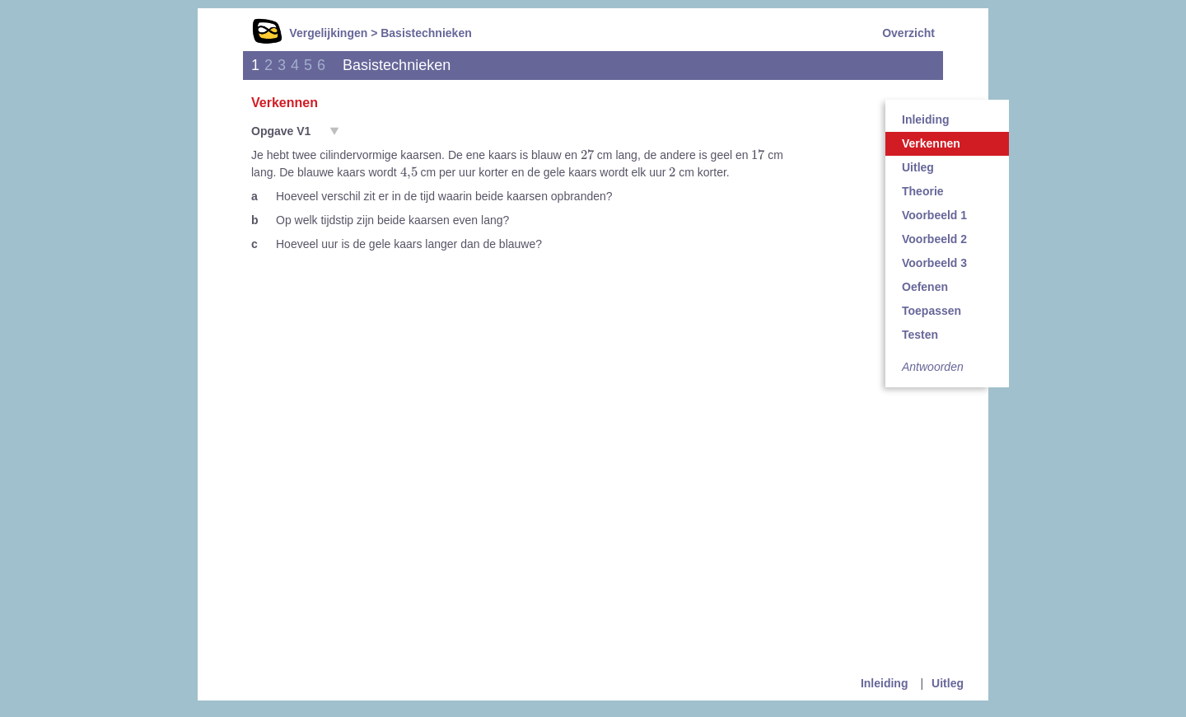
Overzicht (908, 33)
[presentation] (587, 154)
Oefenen (925, 286)
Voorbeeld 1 (934, 215)
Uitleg (918, 167)
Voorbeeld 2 (934, 239)
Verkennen (931, 143)
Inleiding (926, 119)
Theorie (923, 191)
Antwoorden (933, 366)
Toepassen (931, 310)
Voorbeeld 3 (934, 262)
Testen (920, 334)
